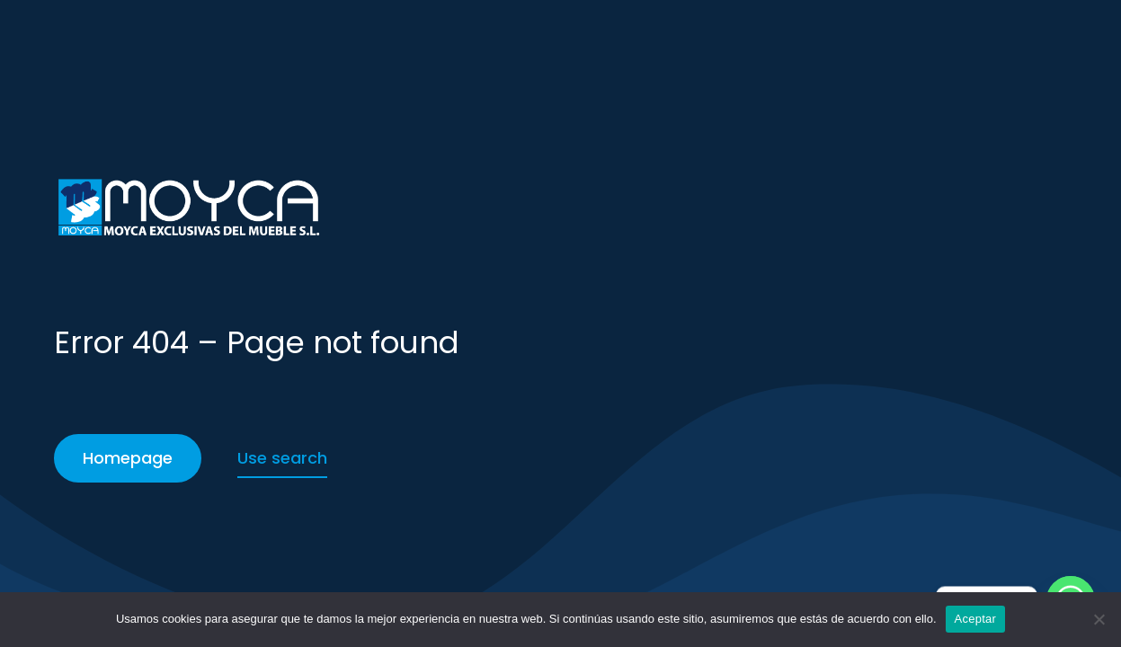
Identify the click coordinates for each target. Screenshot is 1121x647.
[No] (1099, 619)
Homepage (128, 458)
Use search (282, 458)
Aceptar (976, 618)
